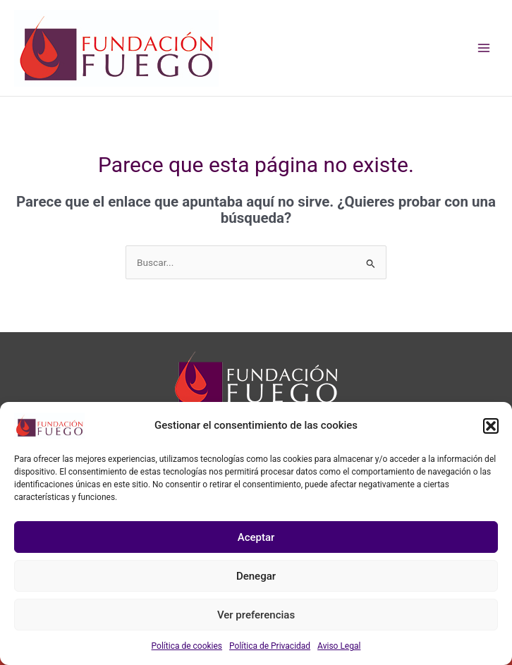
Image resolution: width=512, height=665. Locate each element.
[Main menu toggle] (484, 48)
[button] (491, 426)
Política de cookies (187, 646)
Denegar (256, 576)
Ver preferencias (256, 615)
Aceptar (256, 537)
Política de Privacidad (269, 646)
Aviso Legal (338, 646)
